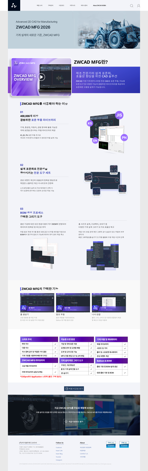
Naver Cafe (59, 451)
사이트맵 (82, 457)
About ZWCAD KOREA (99, 5)
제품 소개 (39, 5)
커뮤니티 (72, 5)
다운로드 (61, 5)
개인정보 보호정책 (85, 447)
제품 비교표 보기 (76, 388)
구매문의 (50, 5)
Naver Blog (59, 454)
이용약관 (82, 451)
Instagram (59, 460)
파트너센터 (84, 5)
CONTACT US (84, 454)
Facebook (59, 447)
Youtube (58, 457)
